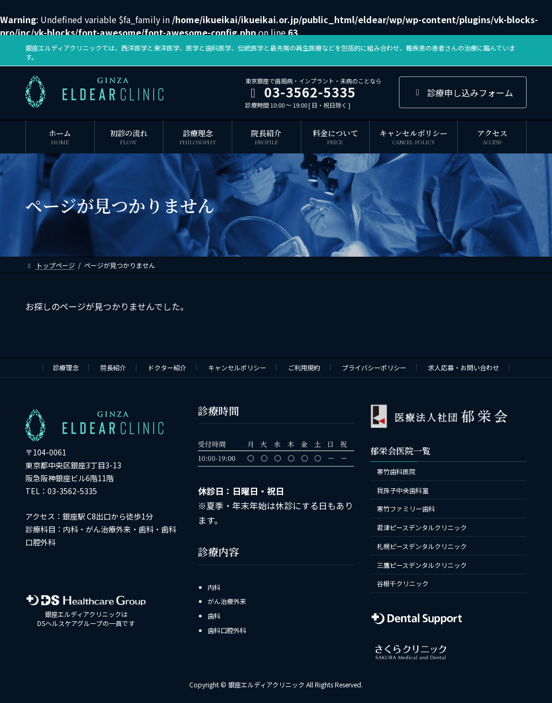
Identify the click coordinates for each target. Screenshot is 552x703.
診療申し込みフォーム (462, 92)
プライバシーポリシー (374, 367)
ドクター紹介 (167, 367)
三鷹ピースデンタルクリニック (422, 564)
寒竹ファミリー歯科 (406, 508)
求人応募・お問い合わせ (463, 367)
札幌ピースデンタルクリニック (422, 545)
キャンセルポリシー (237, 367)
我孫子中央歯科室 (403, 489)
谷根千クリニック (403, 583)
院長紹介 (113, 367)
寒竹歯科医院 (396, 470)
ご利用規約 (304, 367)
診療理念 (66, 367)
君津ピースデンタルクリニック (422, 527)
